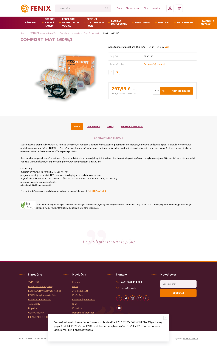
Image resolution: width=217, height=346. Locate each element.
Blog (145, 8)
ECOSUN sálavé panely (50, 22)
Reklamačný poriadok (155, 64)
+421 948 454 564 (131, 282)
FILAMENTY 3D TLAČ (40, 317)
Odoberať (178, 293)
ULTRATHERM (185, 22)
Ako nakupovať (131, 8)
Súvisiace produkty (132, 126)
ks (158, 90)
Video (110, 126)
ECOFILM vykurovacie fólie (95, 22)
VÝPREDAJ (31, 22)
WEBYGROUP (190, 338)
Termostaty (143, 22)
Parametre (93, 126)
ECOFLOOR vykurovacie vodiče (70, 22)
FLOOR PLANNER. (97, 191)
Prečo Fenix (78, 295)
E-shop (76, 282)
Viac (168, 46)
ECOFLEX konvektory (119, 22)
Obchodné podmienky (83, 299)
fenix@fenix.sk (128, 288)
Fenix (118, 8)
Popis (77, 126)
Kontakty (155, 8)
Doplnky (164, 22)
